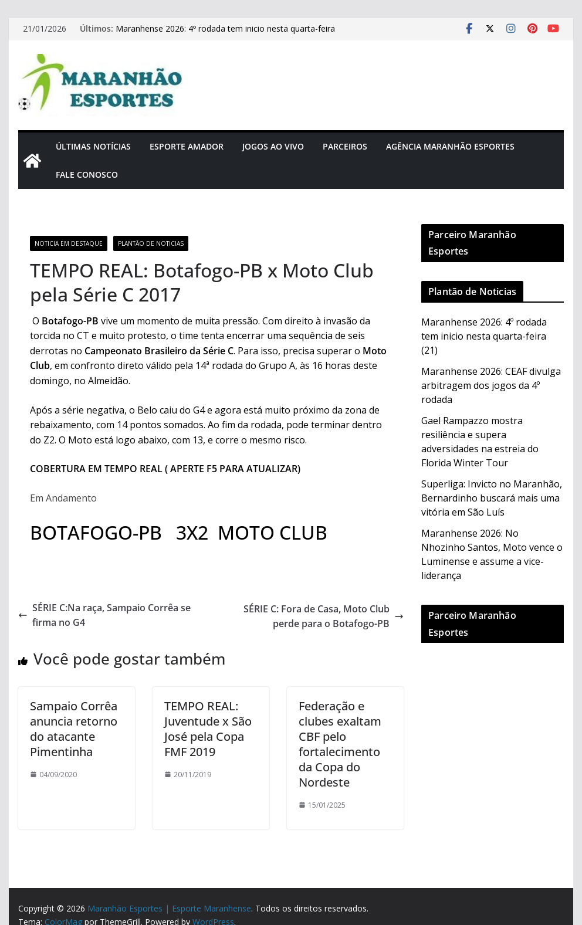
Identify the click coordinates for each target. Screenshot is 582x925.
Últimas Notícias (93, 146)
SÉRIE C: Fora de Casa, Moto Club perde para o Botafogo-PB (323, 616)
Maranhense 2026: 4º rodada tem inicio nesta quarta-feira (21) (484, 336)
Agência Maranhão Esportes (450, 146)
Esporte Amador (187, 146)
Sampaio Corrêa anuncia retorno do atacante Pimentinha (73, 729)
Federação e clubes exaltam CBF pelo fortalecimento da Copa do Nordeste (340, 744)
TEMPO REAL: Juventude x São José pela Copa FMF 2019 (208, 729)
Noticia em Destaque (69, 243)
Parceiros (345, 146)
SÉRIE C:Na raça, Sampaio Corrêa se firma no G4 (104, 615)
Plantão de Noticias (151, 243)
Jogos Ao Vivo (273, 146)
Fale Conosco (87, 174)
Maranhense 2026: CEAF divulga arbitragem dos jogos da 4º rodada (491, 385)
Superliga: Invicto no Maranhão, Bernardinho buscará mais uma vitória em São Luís (491, 498)
